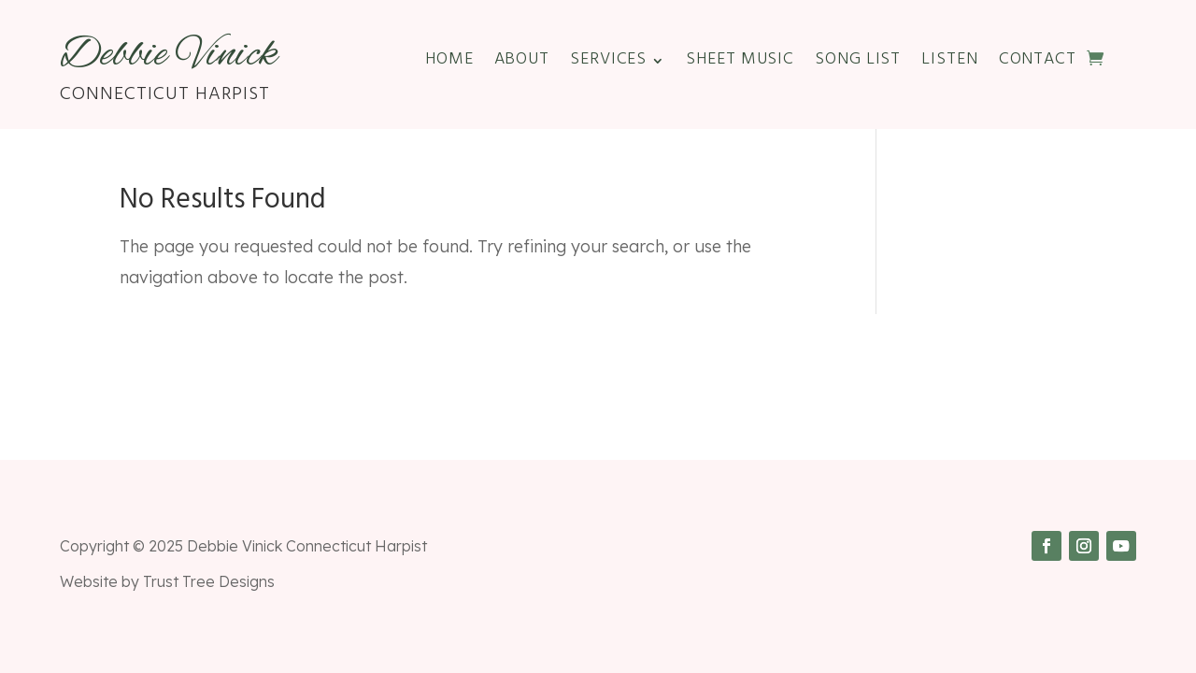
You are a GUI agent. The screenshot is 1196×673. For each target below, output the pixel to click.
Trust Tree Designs (209, 581)
